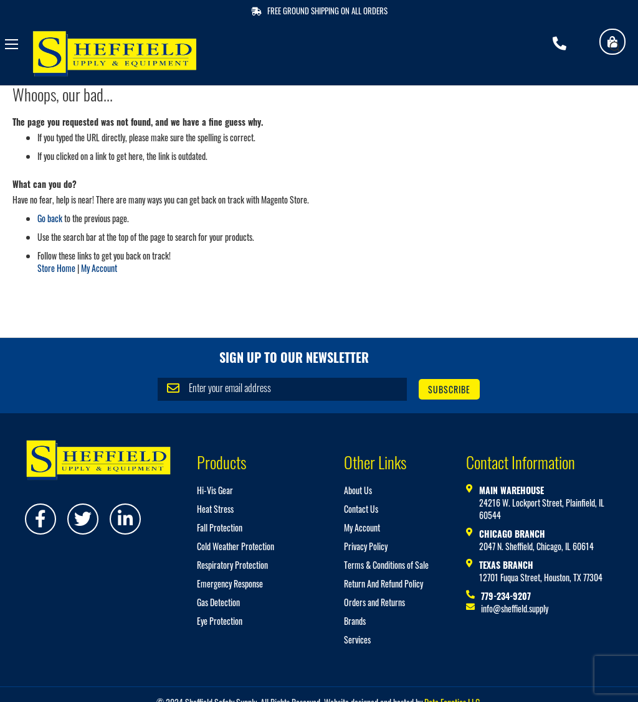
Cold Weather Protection (235, 546)
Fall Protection (219, 527)
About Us (358, 490)
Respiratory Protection (232, 564)
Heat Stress (215, 508)
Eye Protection (219, 620)
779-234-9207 (506, 595)
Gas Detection (218, 602)
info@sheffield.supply (514, 608)
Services (357, 639)
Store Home (56, 267)
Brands (355, 620)
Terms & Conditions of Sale (386, 564)
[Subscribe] (449, 389)
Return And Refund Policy (383, 583)
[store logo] (114, 54)
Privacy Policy (366, 546)
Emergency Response (230, 583)
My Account (99, 267)
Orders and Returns (374, 602)
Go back (49, 218)
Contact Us (361, 508)
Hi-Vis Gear (215, 490)
